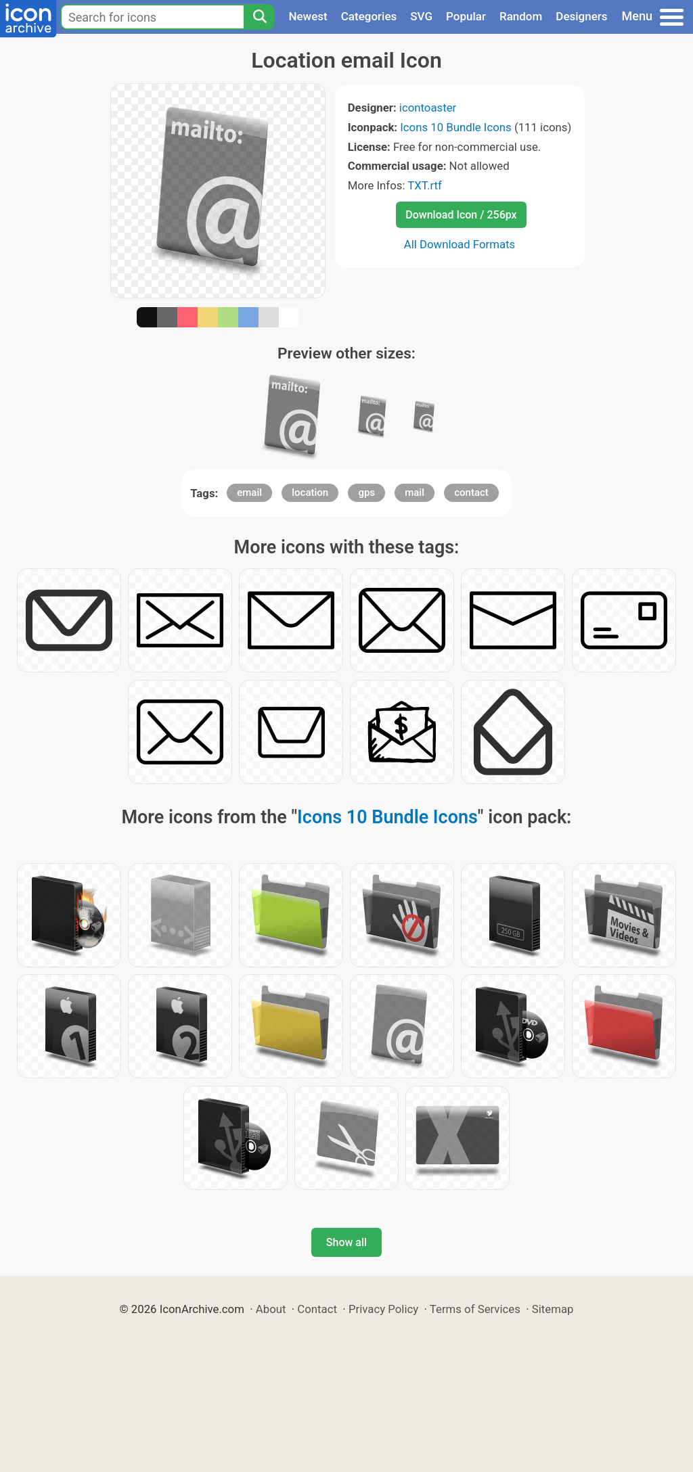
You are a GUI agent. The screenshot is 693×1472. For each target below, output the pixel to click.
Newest (307, 16)
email (249, 492)
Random (520, 16)
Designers (581, 16)
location (310, 492)
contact (471, 492)
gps (366, 492)
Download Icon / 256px (460, 214)
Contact (317, 1309)
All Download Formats (460, 244)
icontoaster (427, 107)
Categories (369, 16)
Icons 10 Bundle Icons (455, 127)
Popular (466, 16)
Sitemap (553, 1309)
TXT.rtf (424, 185)
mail (414, 492)
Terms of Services (475, 1309)
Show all (346, 1242)
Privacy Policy (383, 1309)
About (271, 1309)
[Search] (259, 17)
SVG (421, 16)
